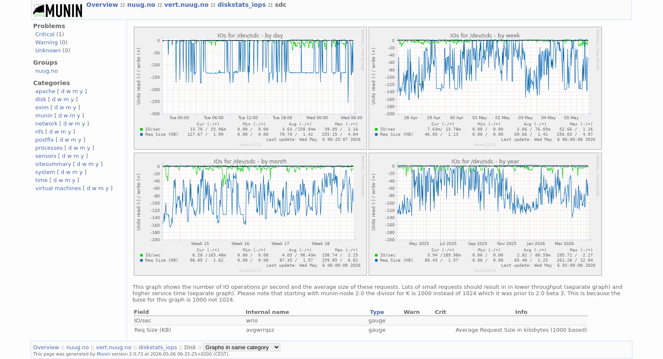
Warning (46, 42)
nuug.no (142, 4)
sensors (45, 156)
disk (40, 99)
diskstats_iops (242, 4)
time (41, 180)
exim (42, 107)
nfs (39, 131)
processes (49, 148)
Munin (103, 353)
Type (377, 312)
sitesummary (53, 164)
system (45, 172)
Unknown (48, 50)
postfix (44, 140)
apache (45, 91)
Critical (44, 34)
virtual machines (58, 188)
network (46, 123)
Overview (103, 4)
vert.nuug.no (187, 4)
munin (44, 115)
